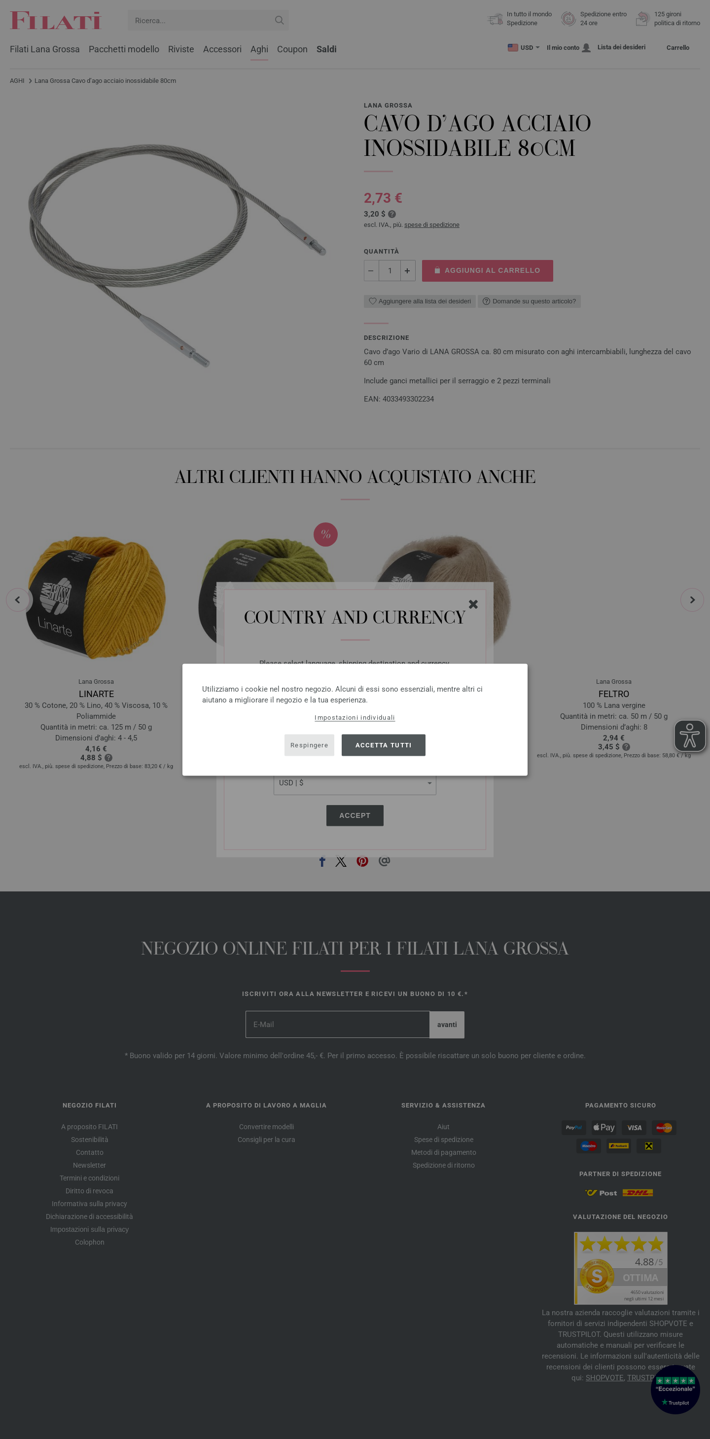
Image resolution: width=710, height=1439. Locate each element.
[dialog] (355, 719)
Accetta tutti (383, 745)
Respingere (309, 745)
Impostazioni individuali (355, 717)
